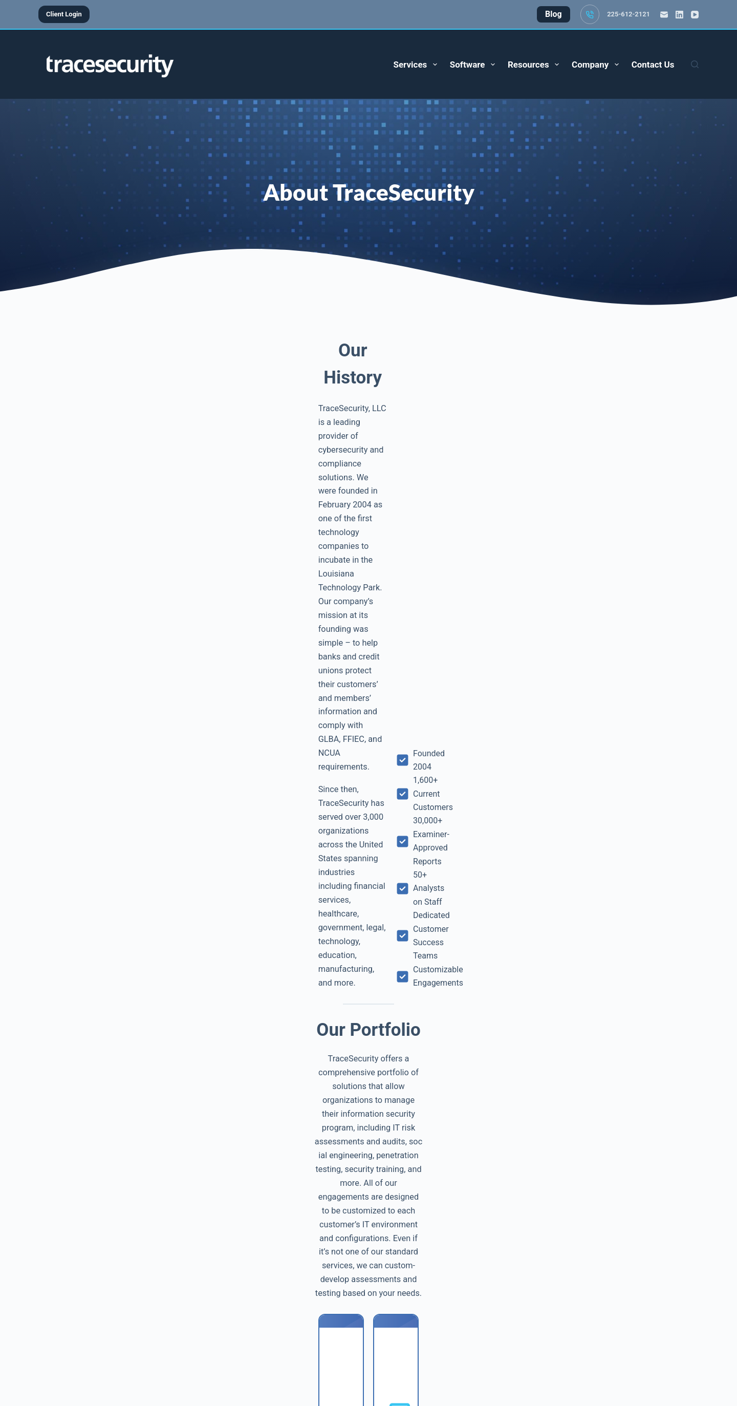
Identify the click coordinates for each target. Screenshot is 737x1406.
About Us (357, 1356)
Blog (320, 1356)
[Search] (695, 64)
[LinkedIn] (679, 14)
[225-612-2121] (590, 14)
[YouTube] (695, 14)
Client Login (64, 14)
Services (417, 64)
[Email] (664, 14)
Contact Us (653, 64)
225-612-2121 (628, 14)
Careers (399, 1356)
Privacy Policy (451, 1356)
